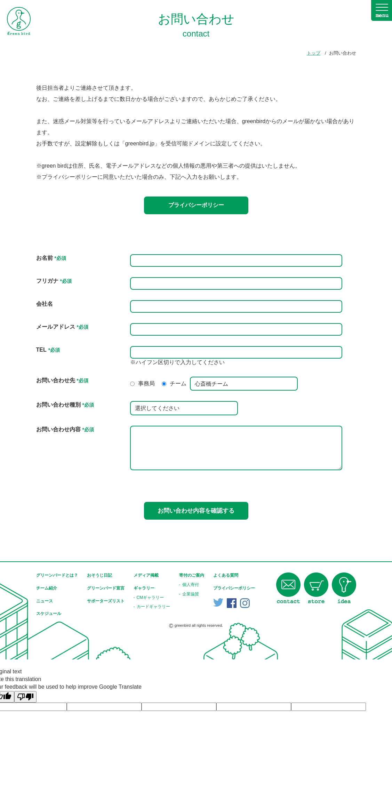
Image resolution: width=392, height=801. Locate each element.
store (316, 587)
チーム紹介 (46, 588)
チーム (178, 383)
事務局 (146, 383)
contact (288, 587)
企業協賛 (190, 594)
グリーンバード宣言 (106, 588)
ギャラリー (144, 588)
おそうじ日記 (99, 575)
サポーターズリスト (106, 601)
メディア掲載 (146, 575)
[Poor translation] (25, 697)
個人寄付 (190, 584)
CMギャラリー (150, 597)
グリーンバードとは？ (57, 575)
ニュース (44, 601)
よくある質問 (225, 575)
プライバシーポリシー (196, 205)
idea (344, 587)
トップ (313, 53)
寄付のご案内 (191, 575)
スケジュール (48, 613)
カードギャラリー (153, 606)
